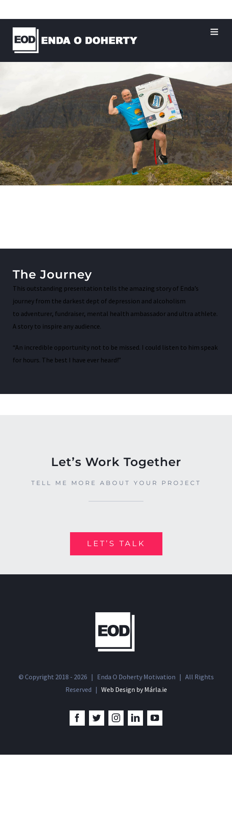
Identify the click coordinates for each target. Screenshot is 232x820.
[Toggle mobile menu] (214, 31)
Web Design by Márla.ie (134, 689)
